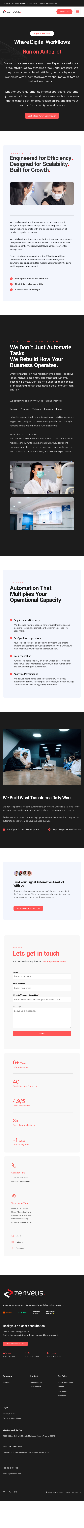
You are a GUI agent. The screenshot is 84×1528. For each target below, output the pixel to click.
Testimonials (35, 1387)
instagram (17, 1242)
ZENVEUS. (53, 3)
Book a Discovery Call (15, 1344)
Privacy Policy (8, 1413)
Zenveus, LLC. (76, 1492)
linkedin (16, 1236)
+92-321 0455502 (10, 1468)
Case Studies (36, 1382)
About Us (7, 1382)
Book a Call (64, 11)
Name (16, 972)
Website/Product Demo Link (26, 995)
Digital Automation (65, 1382)
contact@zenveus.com (54, 961)
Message (17, 1007)
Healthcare (62, 1391)
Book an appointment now (28, 908)
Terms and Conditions (12, 1418)
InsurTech (62, 1396)
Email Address (19, 983)
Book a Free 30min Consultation (42, 116)
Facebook (17, 1248)
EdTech (61, 1387)
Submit (42, 1033)
